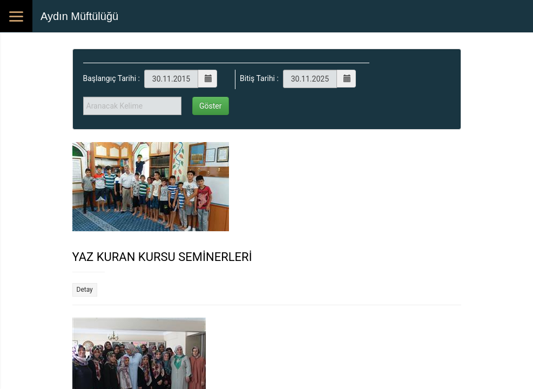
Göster (210, 106)
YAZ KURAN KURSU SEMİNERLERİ (162, 257)
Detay (85, 289)
